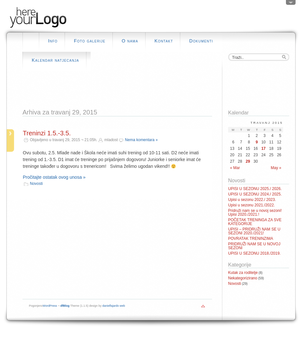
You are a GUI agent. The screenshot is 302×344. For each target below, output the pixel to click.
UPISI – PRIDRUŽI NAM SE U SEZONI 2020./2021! (254, 231)
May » (276, 168)
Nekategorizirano (242, 278)
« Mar (235, 168)
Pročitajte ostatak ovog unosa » (54, 177)
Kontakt (164, 40)
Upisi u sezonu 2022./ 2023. (252, 199)
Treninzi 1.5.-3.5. (47, 133)
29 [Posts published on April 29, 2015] (248, 161)
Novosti (36, 183)
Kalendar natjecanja (55, 60)
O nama (130, 40)
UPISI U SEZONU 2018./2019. (254, 253)
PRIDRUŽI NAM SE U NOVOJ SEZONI (254, 246)
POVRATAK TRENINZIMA (250, 238)
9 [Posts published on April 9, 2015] (257, 142)
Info (53, 40)
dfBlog (65, 305)
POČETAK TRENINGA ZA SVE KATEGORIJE (254, 222)
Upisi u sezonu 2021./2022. (251, 205)
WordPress (50, 305)
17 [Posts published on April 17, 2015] (263, 148)
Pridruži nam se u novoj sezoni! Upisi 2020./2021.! (255, 212)
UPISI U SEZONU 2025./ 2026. (255, 188)
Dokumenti (201, 40)
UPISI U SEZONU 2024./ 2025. (255, 194)
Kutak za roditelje (243, 272)
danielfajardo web (113, 305)
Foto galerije (89, 40)
